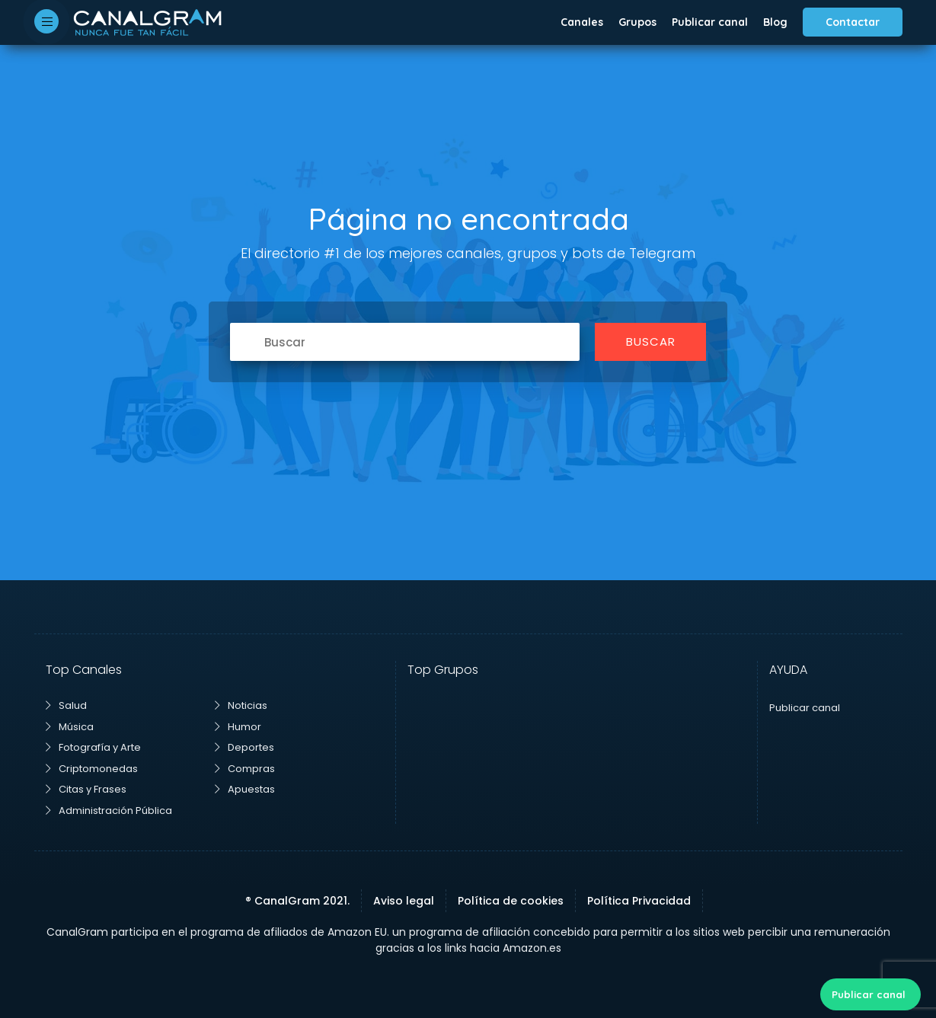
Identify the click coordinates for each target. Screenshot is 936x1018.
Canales (582, 22)
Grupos (637, 22)
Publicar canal (710, 22)
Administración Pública (109, 810)
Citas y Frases (86, 789)
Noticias (241, 705)
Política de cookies (511, 900)
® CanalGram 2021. (297, 900)
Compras (245, 768)
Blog (775, 22)
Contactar (853, 22)
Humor (238, 727)
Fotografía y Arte (93, 747)
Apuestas (245, 789)
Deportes (244, 747)
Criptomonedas (92, 768)
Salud (66, 705)
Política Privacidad (639, 900)
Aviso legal (403, 900)
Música (70, 727)
